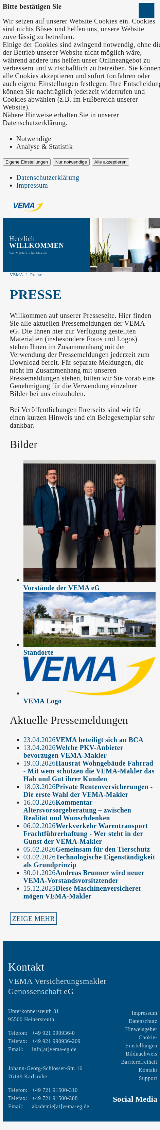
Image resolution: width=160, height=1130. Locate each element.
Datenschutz (142, 1021)
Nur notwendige (71, 162)
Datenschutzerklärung (47, 177)
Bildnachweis (141, 1054)
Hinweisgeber (141, 1029)
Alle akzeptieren (110, 162)
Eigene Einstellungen (26, 162)
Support (148, 1078)
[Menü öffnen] (146, 10)
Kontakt (148, 1070)
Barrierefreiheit (139, 1062)
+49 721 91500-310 (55, 1090)
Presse (36, 274)
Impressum (32, 185)
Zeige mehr (33, 918)
